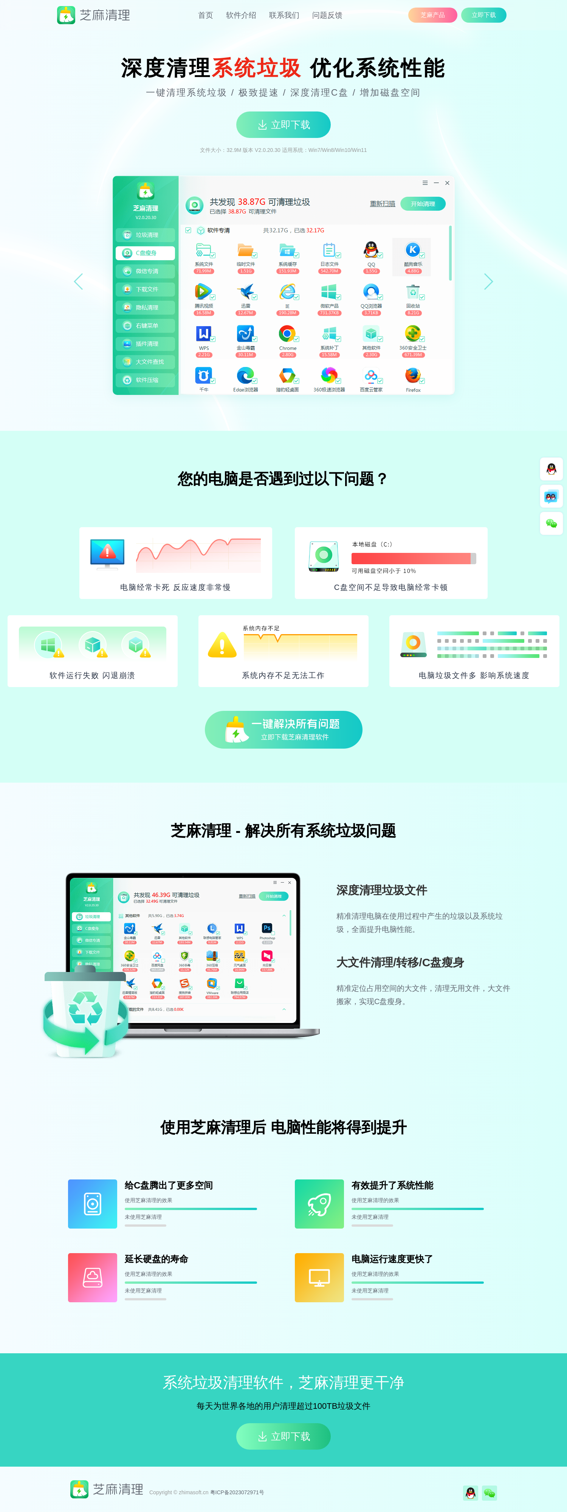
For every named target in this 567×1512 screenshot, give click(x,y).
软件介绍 (241, 15)
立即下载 (484, 15)
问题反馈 (327, 15)
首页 (205, 15)
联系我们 (284, 15)
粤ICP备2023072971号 (237, 1492)
